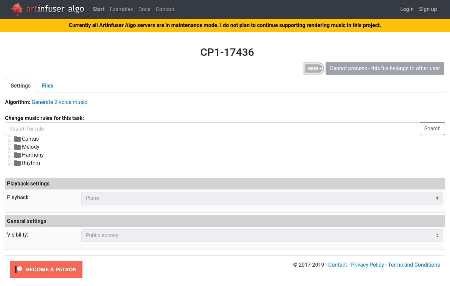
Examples (121, 9)
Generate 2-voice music (59, 102)
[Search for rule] (212, 128)
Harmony (28, 155)
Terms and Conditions (414, 265)
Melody (26, 147)
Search (432, 128)
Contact (165, 9)
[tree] (169, 151)
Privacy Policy (367, 265)
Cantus (26, 139)
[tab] (20, 86)
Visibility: (17, 235)
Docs (144, 9)
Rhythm (26, 163)
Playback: (18, 197)
